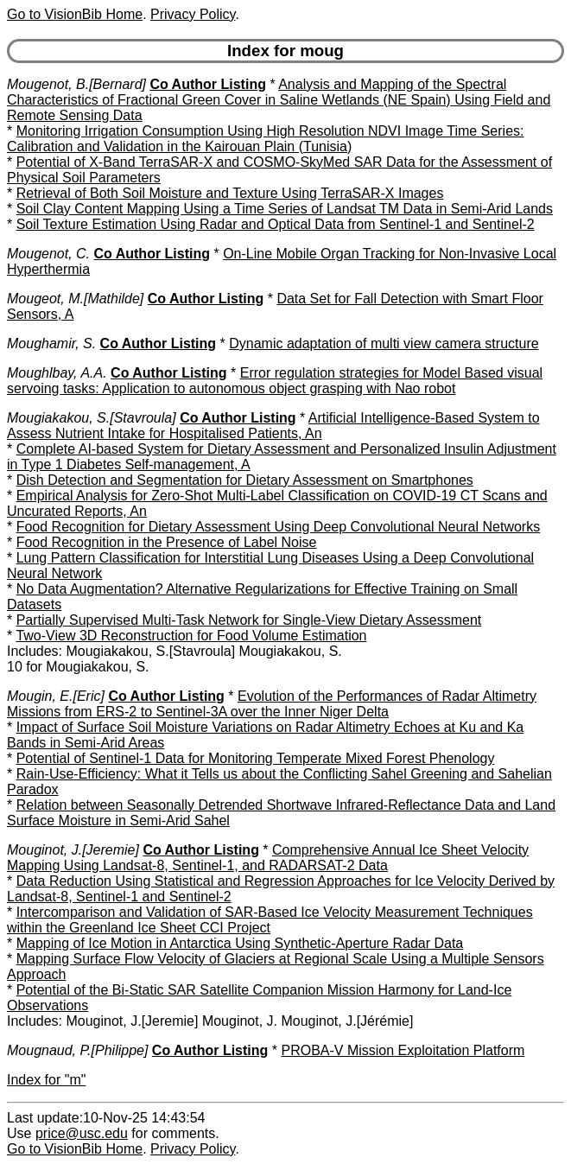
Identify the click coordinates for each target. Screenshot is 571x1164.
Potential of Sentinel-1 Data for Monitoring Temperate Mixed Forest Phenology (255, 758)
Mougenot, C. (48, 253)
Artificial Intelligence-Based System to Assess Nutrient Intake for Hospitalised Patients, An (273, 425)
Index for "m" (46, 1079)
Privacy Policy (192, 14)
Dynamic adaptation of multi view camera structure (383, 343)
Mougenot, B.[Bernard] (76, 84)
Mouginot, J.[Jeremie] (73, 850)
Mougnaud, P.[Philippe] (77, 1050)
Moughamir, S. (51, 343)
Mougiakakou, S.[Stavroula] (91, 417)
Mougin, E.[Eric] (56, 696)
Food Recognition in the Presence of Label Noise (166, 542)
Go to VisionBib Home (75, 14)
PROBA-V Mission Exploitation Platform (402, 1050)
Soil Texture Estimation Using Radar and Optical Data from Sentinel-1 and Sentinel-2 (275, 224)
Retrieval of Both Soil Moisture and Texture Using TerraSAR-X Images (230, 193)
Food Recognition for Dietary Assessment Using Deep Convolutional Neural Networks (278, 526)
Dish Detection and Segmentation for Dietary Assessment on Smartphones (244, 480)
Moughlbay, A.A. (57, 373)
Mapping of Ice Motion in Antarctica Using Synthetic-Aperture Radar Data (240, 943)
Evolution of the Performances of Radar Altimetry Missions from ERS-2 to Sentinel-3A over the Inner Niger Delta (271, 704)
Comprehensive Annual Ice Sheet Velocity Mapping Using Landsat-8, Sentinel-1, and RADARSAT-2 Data (268, 858)
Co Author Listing (207, 84)
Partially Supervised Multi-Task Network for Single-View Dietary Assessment (249, 620)
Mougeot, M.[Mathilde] (75, 298)
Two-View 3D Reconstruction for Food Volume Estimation (191, 635)
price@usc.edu (81, 1133)
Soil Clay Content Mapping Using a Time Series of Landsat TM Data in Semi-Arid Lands (284, 208)
